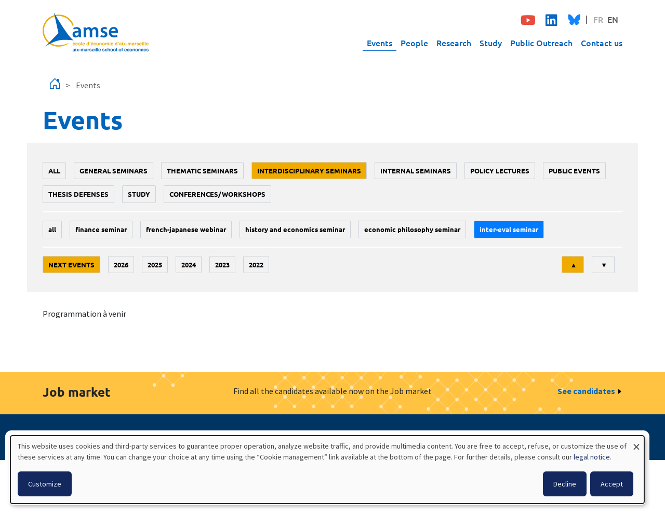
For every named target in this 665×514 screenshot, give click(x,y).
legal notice (592, 457)
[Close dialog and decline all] (636, 442)
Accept (612, 484)
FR (598, 19)
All (54, 170)
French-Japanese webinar (186, 229)
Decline (564, 484)
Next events (71, 264)
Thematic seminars (202, 170)
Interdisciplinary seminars (309, 170)
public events (574, 170)
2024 (188, 264)
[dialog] (327, 470)
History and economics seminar (295, 229)
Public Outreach (541, 42)
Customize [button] (44, 484)
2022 (256, 264)
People (414, 42)
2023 (222, 264)
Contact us (601, 42)
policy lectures (499, 170)
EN (612, 19)
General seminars (113, 170)
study (139, 194)
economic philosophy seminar (412, 229)
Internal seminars (415, 170)
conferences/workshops (217, 194)
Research (453, 42)
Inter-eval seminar (509, 229)
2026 (121, 264)
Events (379, 42)
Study (491, 42)
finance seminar (101, 229)
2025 (155, 264)
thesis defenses (78, 194)
